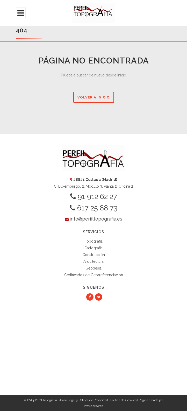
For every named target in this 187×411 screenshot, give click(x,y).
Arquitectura (93, 261)
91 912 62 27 (93, 196)
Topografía (94, 241)
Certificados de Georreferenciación (93, 275)
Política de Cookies (123, 400)
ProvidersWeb (93, 406)
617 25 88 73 (93, 208)
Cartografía (93, 248)
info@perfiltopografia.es (96, 219)
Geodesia (93, 268)
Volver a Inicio (93, 97)
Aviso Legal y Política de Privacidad (83, 400)
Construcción (93, 255)
